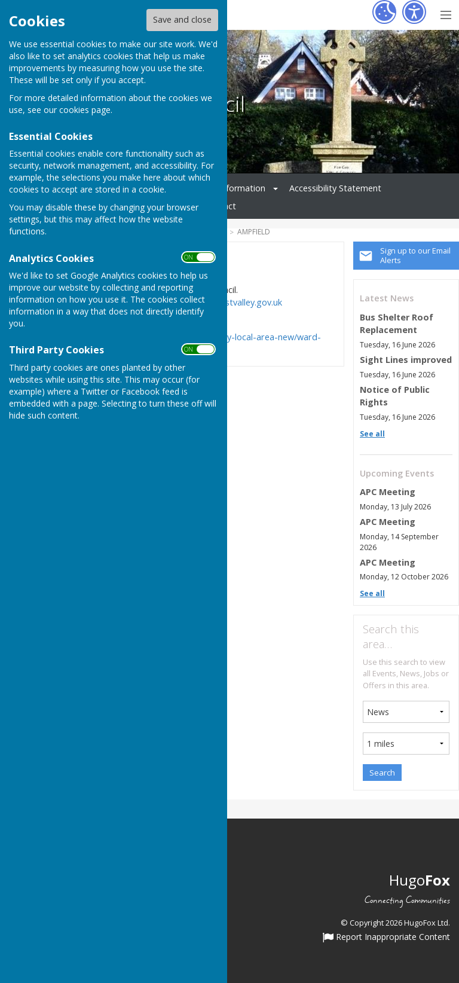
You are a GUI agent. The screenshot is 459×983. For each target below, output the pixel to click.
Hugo (419, 880)
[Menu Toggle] (445, 13)
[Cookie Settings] (384, 12)
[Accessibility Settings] (414, 12)
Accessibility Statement (335, 188)
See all (372, 434)
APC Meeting (387, 491)
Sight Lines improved (406, 359)
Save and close (182, 19)
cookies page (85, 109)
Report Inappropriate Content (386, 937)
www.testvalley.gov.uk (238, 302)
